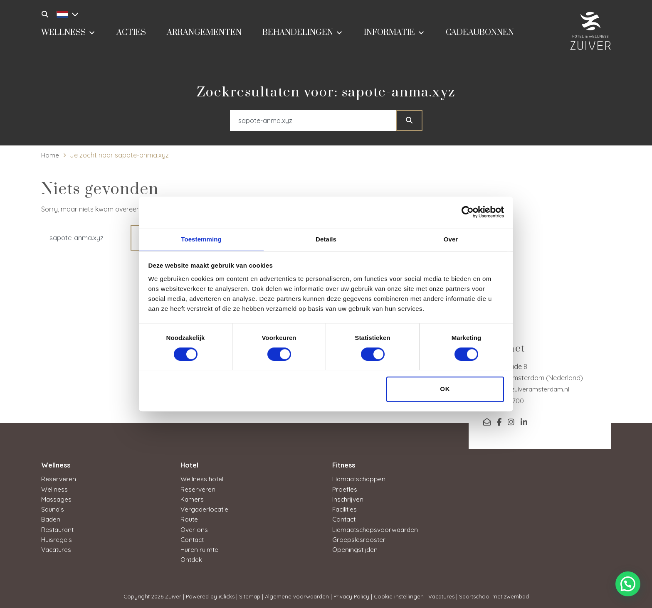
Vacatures (57, 548)
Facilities (345, 509)
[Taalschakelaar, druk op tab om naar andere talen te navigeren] (65, 13)
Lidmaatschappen (360, 479)
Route (189, 518)
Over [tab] (451, 238)
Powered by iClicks (210, 595)
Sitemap (249, 595)
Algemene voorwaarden (297, 595)
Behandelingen (302, 35)
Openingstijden (355, 548)
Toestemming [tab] (201, 238)
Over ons (194, 528)
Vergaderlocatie (205, 509)
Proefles (344, 489)
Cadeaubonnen (480, 36)
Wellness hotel (202, 479)
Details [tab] (326, 238)
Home (50, 155)
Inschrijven (348, 499)
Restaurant (58, 528)
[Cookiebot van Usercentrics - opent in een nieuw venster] (467, 211)
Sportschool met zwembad (494, 595)
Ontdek (191, 558)
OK (445, 389)
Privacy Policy (351, 595)
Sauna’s (53, 509)
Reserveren (58, 479)
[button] (627, 583)
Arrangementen (204, 36)
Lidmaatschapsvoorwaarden (377, 528)
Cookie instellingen (399, 595)
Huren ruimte (200, 548)
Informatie (394, 35)
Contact (193, 538)
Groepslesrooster (359, 538)
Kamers (192, 499)
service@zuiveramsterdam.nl (527, 389)
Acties (131, 36)
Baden (51, 518)
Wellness (68, 35)
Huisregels (57, 538)
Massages (56, 499)
